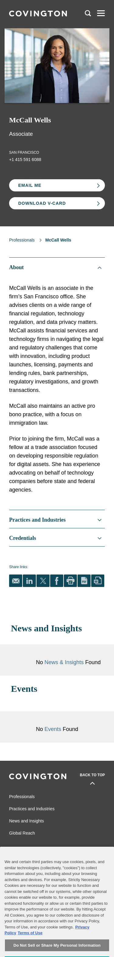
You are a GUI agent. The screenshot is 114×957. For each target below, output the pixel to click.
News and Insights (26, 820)
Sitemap (74, 858)
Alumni (14, 848)
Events (53, 729)
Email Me (29, 185)
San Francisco (24, 152)
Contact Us (18, 858)
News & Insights (64, 662)
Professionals (22, 240)
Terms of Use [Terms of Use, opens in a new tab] (30, 944)
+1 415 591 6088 (25, 159)
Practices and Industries (31, 808)
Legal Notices (79, 848)
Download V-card (42, 203)
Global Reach (22, 833)
